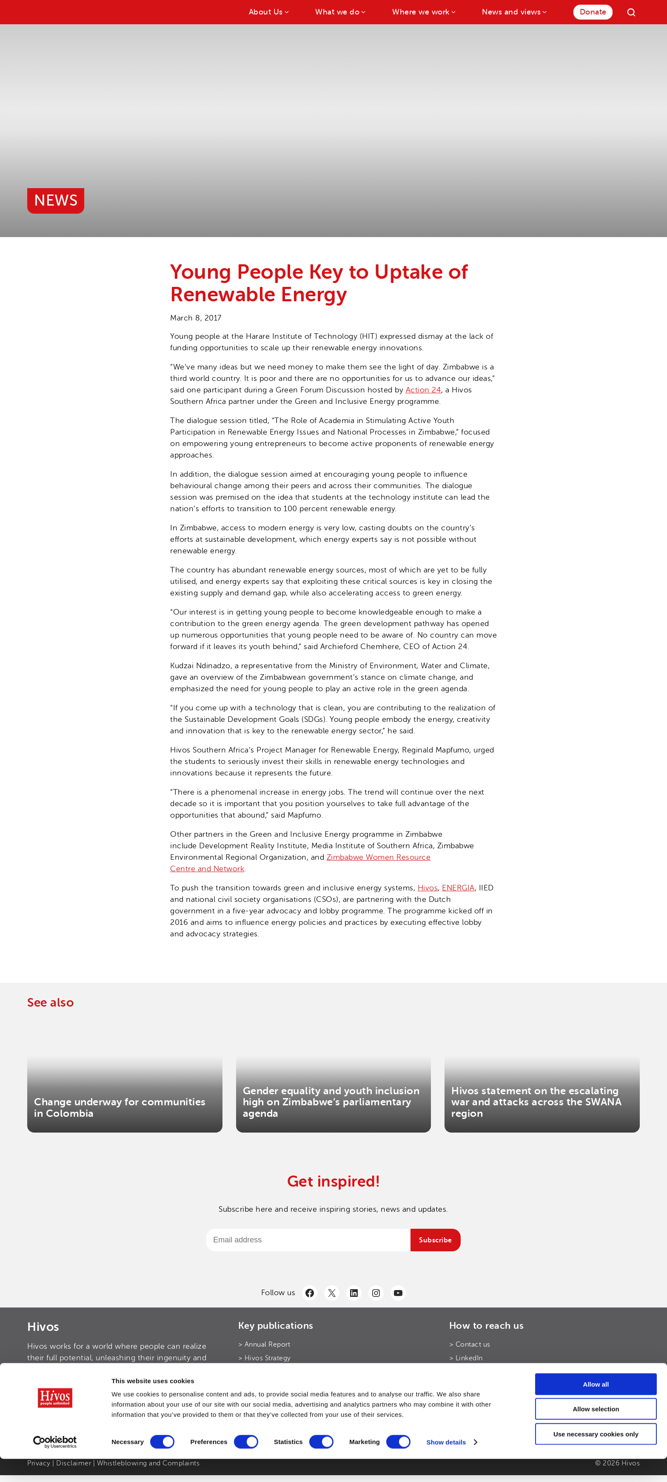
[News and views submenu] (544, 11)
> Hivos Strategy (264, 1358)
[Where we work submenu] (452, 11)
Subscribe (435, 1240)
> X (454, 1372)
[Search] (631, 12)
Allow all (596, 1407)
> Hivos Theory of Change (280, 1372)
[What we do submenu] (362, 11)
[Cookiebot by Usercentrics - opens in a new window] (55, 1465)
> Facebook (468, 1385)
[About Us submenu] (286, 11)
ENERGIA (458, 888)
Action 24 (424, 390)
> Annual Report (264, 1344)
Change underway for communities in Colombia (120, 1107)
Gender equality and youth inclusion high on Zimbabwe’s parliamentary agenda (331, 1102)
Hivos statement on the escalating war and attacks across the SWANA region (536, 1102)
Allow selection (596, 1432)
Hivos (428, 888)
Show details (446, 1465)
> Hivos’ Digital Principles (279, 1385)
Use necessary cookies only (595, 1457)
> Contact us (469, 1344)
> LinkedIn (466, 1358)
